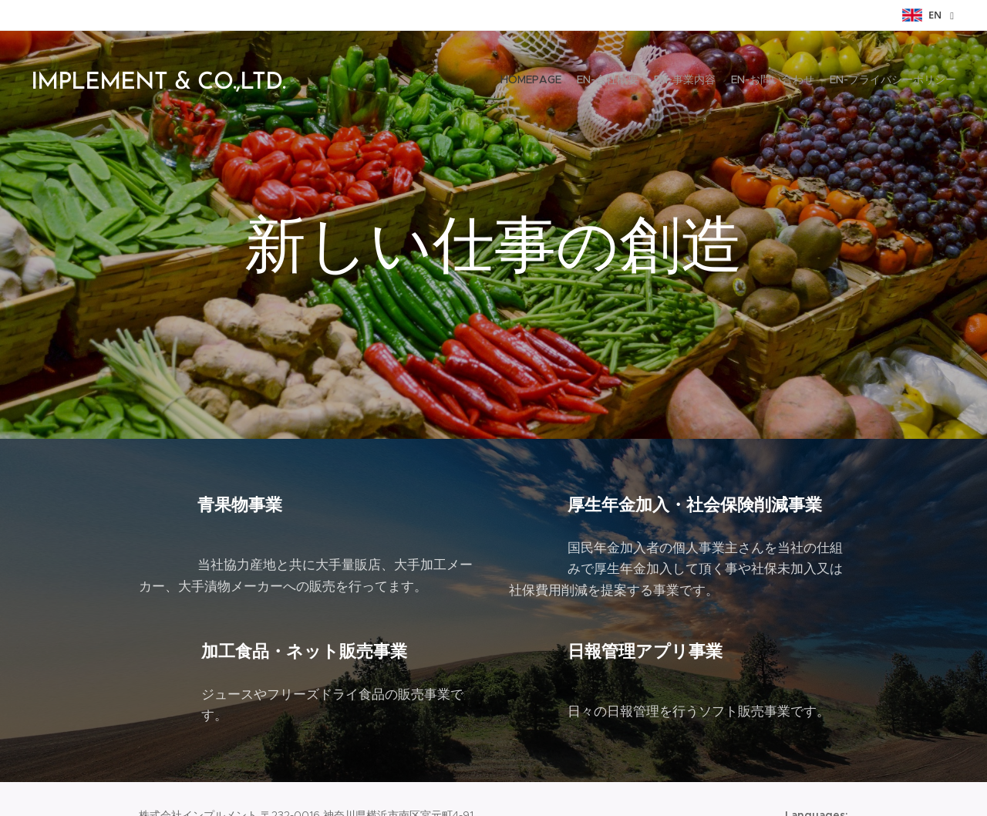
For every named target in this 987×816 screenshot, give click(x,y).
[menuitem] (896, 81)
